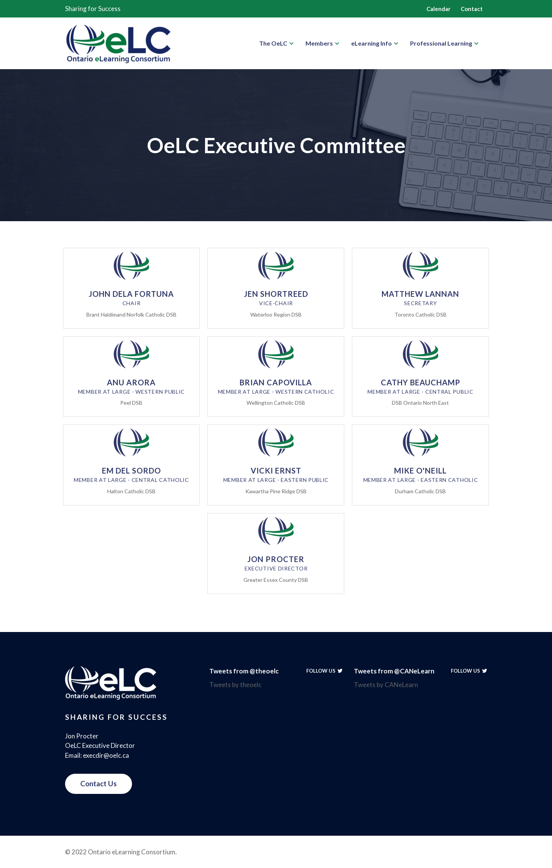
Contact (472, 8)
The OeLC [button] (273, 43)
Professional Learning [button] (441, 43)
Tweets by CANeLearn (386, 685)
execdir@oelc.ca (106, 755)
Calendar (438, 8)
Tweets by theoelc (235, 685)
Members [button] (319, 43)
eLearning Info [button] (371, 43)
